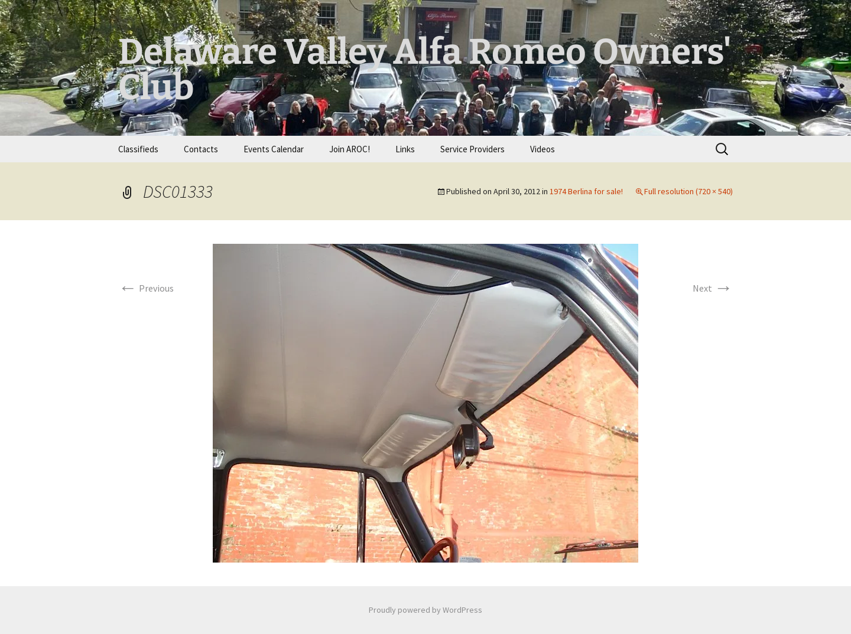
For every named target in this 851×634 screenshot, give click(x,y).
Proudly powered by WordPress (425, 609)
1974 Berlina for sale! (586, 191)
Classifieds (138, 149)
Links (405, 149)
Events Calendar (273, 149)
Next (713, 288)
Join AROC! (349, 149)
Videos (542, 149)
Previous (146, 288)
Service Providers (472, 149)
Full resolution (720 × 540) (688, 191)
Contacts (201, 149)
